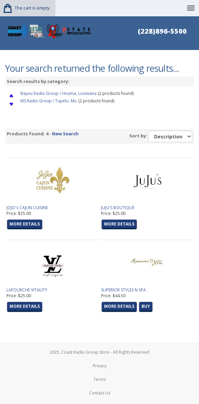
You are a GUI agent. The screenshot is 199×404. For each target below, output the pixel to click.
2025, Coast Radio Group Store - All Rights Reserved (99, 352)
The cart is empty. (33, 8)
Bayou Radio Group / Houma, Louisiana (58, 93)
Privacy (99, 366)
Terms (100, 379)
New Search (65, 134)
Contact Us (99, 393)
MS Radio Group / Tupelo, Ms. (48, 101)
